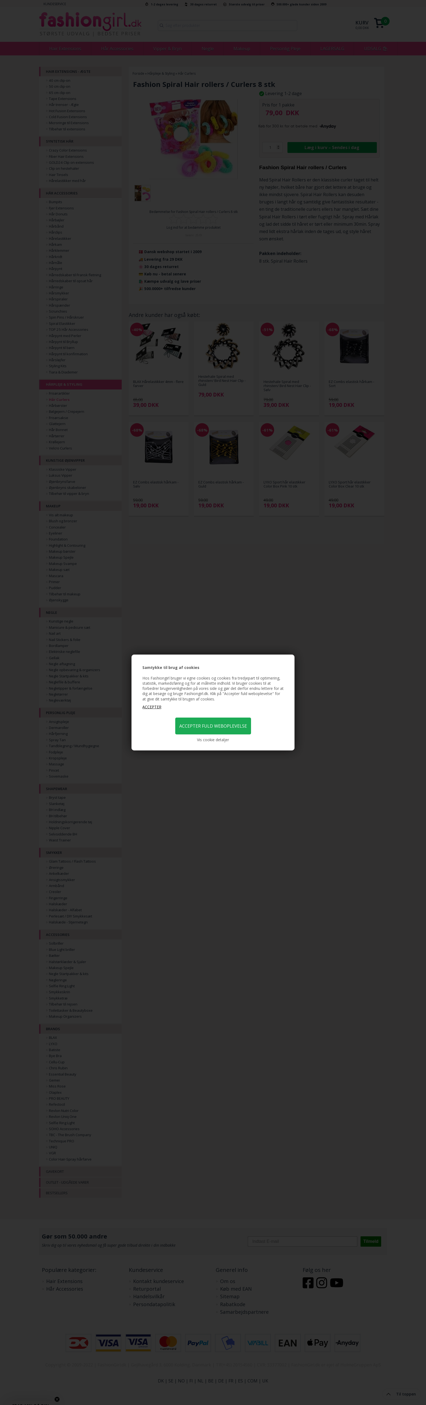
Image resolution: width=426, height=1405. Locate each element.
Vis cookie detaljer (213, 739)
